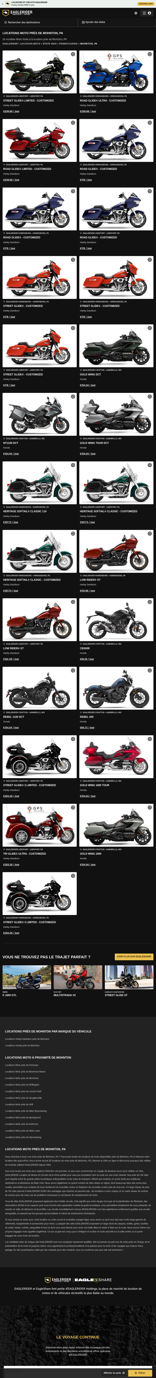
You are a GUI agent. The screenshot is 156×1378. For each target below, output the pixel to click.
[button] (40, 82)
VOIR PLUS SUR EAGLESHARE (134, 957)
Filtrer (140, 1373)
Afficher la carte (113, 1373)
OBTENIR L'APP (146, 4)
